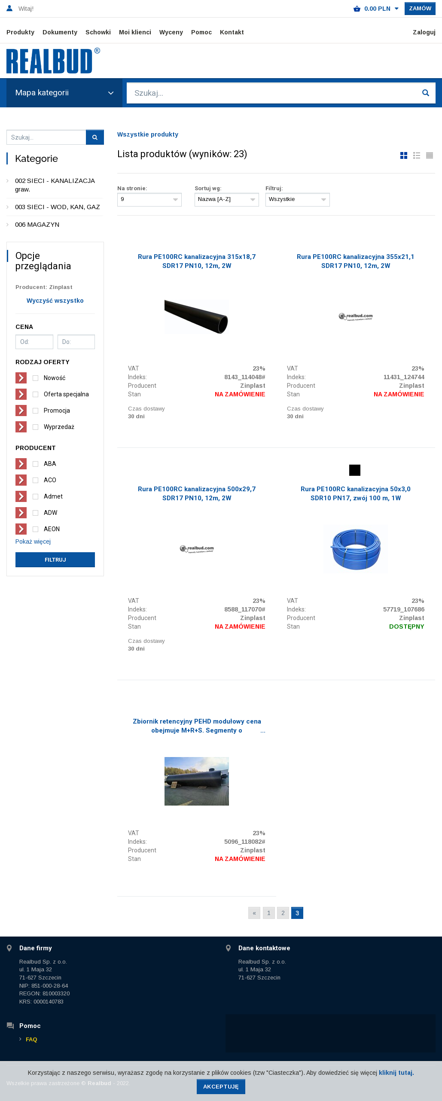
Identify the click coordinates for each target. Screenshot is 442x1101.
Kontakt (232, 32)
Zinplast (252, 385)
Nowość (54, 377)
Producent (142, 385)
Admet (53, 496)
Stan (134, 394)
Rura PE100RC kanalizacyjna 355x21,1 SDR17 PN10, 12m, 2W (356, 261)
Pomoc (201, 32)
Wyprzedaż (59, 426)
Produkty (20, 32)
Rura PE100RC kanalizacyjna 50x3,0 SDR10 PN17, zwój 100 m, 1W (356, 493)
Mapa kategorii (64, 92)
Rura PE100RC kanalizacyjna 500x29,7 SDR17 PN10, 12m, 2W (197, 493)
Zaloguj (424, 32)
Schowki (98, 32)
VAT (133, 368)
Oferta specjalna (66, 394)
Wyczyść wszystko (55, 300)
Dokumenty (60, 32)
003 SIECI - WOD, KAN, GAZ (57, 206)
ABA (50, 463)
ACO (50, 480)
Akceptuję (221, 1086)
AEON (52, 529)
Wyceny (171, 32)
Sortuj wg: (208, 188)
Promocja (57, 410)
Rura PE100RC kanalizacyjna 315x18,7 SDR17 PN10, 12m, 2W (197, 261)
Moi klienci (135, 32)
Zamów (420, 8)
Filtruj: (274, 188)
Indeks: (137, 377)
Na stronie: (132, 188)
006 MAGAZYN (37, 224)
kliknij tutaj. (396, 1072)
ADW (50, 512)
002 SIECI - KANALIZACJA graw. (54, 185)
